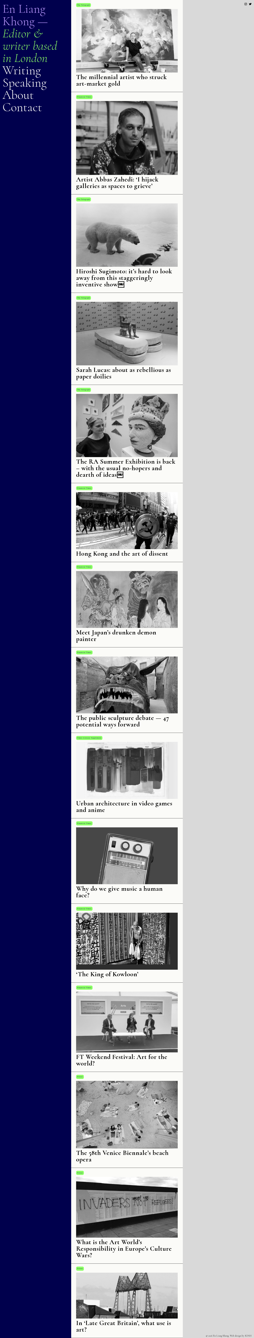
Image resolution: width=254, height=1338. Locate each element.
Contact (22, 107)
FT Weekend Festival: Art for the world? (121, 1060)
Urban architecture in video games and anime (124, 806)
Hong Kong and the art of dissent (122, 553)
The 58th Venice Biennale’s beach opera (122, 1156)
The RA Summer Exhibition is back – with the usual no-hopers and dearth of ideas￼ (125, 468)
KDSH (248, 1335)
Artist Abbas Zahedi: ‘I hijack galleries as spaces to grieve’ (117, 182)
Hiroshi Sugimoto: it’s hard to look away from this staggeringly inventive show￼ (124, 278)
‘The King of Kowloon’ (107, 974)
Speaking (24, 82)
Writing (21, 70)
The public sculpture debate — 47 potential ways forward (122, 721)
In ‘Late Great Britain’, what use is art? (123, 1326)
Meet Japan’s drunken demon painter (116, 635)
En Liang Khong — (25, 15)
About (18, 94)
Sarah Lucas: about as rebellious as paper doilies (123, 373)
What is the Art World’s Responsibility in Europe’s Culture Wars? (124, 1248)
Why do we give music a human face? (119, 891)
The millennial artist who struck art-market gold (121, 80)
